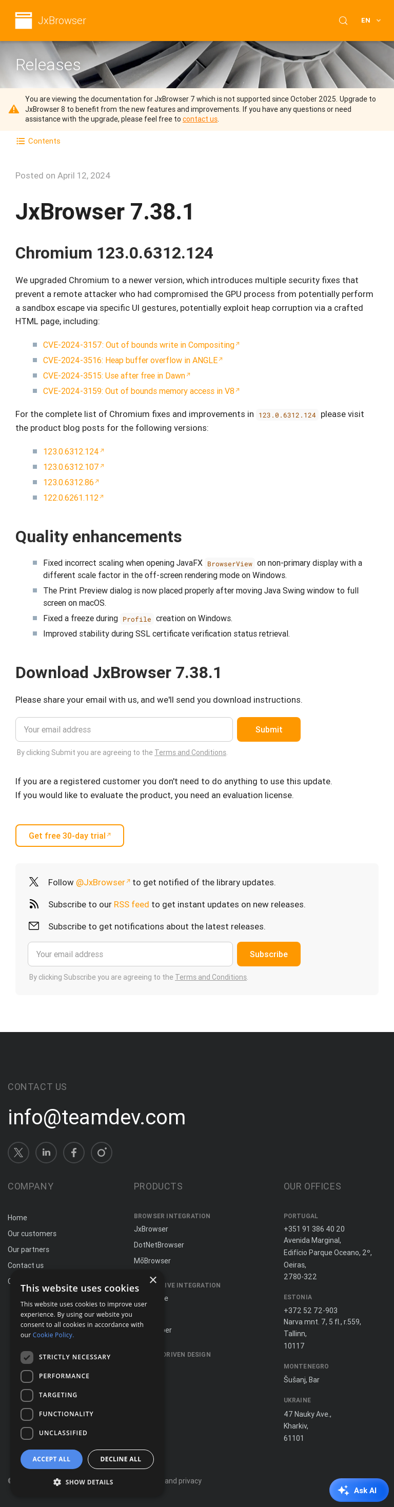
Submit (269, 729)
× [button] (152, 1280)
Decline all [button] (121, 1459)
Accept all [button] (52, 1459)
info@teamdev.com (97, 1117)
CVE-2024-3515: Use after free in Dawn (114, 375)
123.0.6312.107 (71, 467)
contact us (200, 119)
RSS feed (131, 904)
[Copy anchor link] (224, 253)
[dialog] (87, 1383)
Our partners (28, 1249)
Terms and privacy (172, 1480)
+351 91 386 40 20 (314, 1229)
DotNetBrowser (159, 1245)
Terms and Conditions (190, 752)
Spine (143, 1368)
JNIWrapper (153, 1330)
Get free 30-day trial (67, 835)
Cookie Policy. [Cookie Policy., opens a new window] (53, 1335)
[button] (87, 1481)
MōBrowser (152, 1260)
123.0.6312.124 (71, 451)
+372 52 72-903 (311, 1310)
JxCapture (151, 1298)
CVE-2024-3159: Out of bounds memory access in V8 (138, 391)
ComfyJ (147, 1314)
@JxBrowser (100, 882)
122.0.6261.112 (70, 497)
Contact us (26, 1265)
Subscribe (269, 954)
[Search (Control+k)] (343, 20)
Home (17, 1217)
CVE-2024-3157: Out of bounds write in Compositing (138, 345)
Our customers (32, 1233)
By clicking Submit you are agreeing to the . (122, 752)
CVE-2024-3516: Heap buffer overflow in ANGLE (130, 360)
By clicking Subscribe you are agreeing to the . (138, 977)
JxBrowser (62, 20)
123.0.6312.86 (68, 482)
